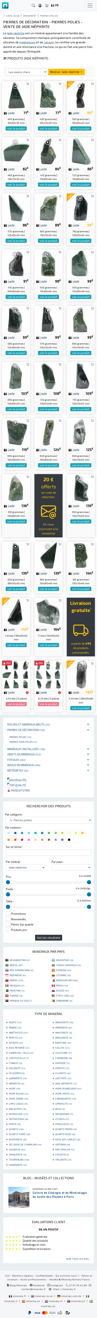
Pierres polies (20, 736)
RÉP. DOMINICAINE (21, 970)
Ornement (30, 15)
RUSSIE (62, 990)
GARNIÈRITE (18, 1078)
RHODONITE (17, 1139)
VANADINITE (18, 1164)
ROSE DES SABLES (67, 1139)
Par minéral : (13, 861)
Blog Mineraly (17, 1285)
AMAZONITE (64, 1022)
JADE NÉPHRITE (66, 1083)
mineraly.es (31, 1300)
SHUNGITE (17, 1149)
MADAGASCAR (67, 980)
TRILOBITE (63, 1159)
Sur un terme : (14, 847)
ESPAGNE (63, 970)
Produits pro (18, 790)
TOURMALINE (19, 1159)
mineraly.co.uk (42, 1295)
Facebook (37, 1285)
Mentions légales (22, 1275)
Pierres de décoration (26, 730)
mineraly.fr (18, 1295)
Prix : (9, 876)
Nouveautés (17, 780)
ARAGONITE (63, 1037)
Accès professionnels (33, 1279)
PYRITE (15, 1123)
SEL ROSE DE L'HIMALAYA (25, 1144)
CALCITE (62, 1047)
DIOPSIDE (62, 1063)
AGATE (15, 1022)
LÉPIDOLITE (63, 1103)
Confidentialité (44, 1275)
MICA (60, 1108)
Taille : (10, 901)
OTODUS (62, 1118)
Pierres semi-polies (23, 741)
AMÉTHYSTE (18, 1032)
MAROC (16, 980)
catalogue (13, 15)
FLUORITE (62, 1073)
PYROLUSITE (64, 1123)
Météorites (17, 770)
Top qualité (16, 785)
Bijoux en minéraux (23, 765)
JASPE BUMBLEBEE (68, 1088)
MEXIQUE (17, 985)
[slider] (8, 882)
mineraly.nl (54, 1300)
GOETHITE (63, 1078)
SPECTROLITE (64, 1149)
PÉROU (62, 985)
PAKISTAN (17, 990)
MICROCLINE (18, 1113)
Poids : (10, 889)
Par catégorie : (14, 814)
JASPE (14, 1088)
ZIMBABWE (64, 1000)
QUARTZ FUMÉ (19, 1134)
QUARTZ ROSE (65, 1134)
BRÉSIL (16, 965)
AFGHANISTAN (20, 959)
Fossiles (16, 759)
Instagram (55, 1285)
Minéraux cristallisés (26, 749)
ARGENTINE (64, 959)
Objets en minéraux (24, 754)
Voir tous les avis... (78, 1258)
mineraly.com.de (69, 1295)
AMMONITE (63, 1027)
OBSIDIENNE (64, 1113)
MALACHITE (17, 1108)
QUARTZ (16, 1129)
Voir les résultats (48, 937)
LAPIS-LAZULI (18, 1103)
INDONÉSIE (18, 975)
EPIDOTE (62, 1068)
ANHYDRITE (63, 1032)
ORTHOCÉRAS (18, 1118)
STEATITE (62, 1154)
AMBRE (15, 1027)
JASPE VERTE (64, 1093)
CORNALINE (63, 1057)
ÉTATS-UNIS (65, 995)
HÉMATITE (16, 1083)
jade (9, 113)
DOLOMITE (17, 1068)
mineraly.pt (76, 1300)
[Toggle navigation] (90, 5)
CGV (7, 1275)
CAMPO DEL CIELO (21, 1052)
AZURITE (16, 1042)
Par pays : (58, 861)
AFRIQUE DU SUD (21, 1000)
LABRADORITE (65, 1098)
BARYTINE (63, 1042)
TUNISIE (16, 995)
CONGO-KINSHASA (68, 965)
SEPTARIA (62, 1144)
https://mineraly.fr (64, 1289)
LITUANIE (63, 975)
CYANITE (15, 1063)
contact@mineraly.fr (33, 1289)
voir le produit (16, 128)
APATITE (15, 1037)
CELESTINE (63, 1052)
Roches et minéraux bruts (28, 724)
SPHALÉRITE (17, 1154)
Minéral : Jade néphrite (66, 72)
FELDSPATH (17, 1073)
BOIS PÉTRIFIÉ (19, 1047)
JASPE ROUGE (18, 1093)
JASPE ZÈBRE (18, 1098)
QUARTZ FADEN (66, 1129)
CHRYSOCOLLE (19, 1057)
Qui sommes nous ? (67, 1275)
